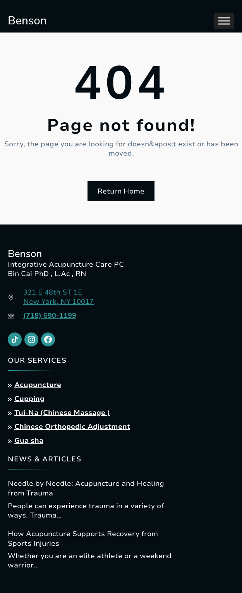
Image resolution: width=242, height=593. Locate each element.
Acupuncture (37, 384)
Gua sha (28, 440)
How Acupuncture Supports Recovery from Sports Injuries (83, 538)
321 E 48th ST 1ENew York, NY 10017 (58, 297)
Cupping (29, 398)
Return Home (121, 191)
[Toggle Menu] (224, 20)
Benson (27, 20)
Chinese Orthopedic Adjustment (72, 426)
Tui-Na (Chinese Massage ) (62, 412)
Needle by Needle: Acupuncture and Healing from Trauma (86, 488)
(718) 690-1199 (49, 315)
